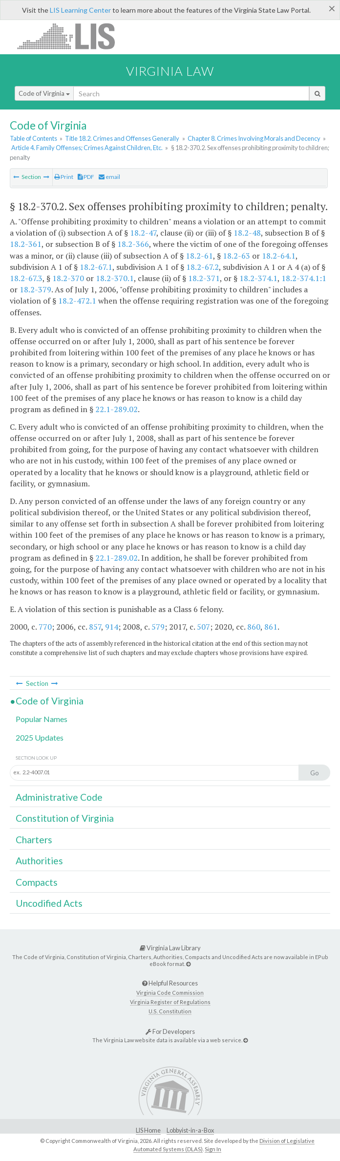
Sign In (213, 1149)
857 (95, 626)
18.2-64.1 (279, 255)
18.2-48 (247, 232)
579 (158, 626)
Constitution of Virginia (65, 818)
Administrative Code (59, 797)
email (109, 176)
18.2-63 (236, 255)
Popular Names (41, 718)
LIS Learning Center (80, 10)
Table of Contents (33, 138)
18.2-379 (35, 289)
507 (203, 626)
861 (270, 626)
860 (253, 626)
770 (45, 626)
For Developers (170, 1031)
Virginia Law (170, 71)
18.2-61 (199, 255)
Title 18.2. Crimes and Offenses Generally (122, 138)
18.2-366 (133, 244)
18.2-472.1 (77, 300)
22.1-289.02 (116, 409)
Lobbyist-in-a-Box (190, 1130)
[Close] (332, 8)
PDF (86, 176)
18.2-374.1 (258, 278)
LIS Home (148, 1130)
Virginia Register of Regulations (170, 1002)
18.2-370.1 (115, 278)
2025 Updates (40, 737)
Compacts (37, 882)
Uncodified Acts (49, 903)
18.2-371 (204, 278)
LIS (71, 35)
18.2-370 (68, 278)
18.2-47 (143, 232)
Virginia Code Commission (170, 992)
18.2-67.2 (202, 267)
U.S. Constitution (170, 1011)
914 (111, 626)
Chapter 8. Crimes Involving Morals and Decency (254, 138)
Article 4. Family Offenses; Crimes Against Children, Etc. (87, 148)
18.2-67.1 (96, 267)
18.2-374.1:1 (303, 278)
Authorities (39, 860)
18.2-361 (26, 244)
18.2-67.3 (26, 278)
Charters (34, 839)
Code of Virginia (44, 93)
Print (63, 176)
